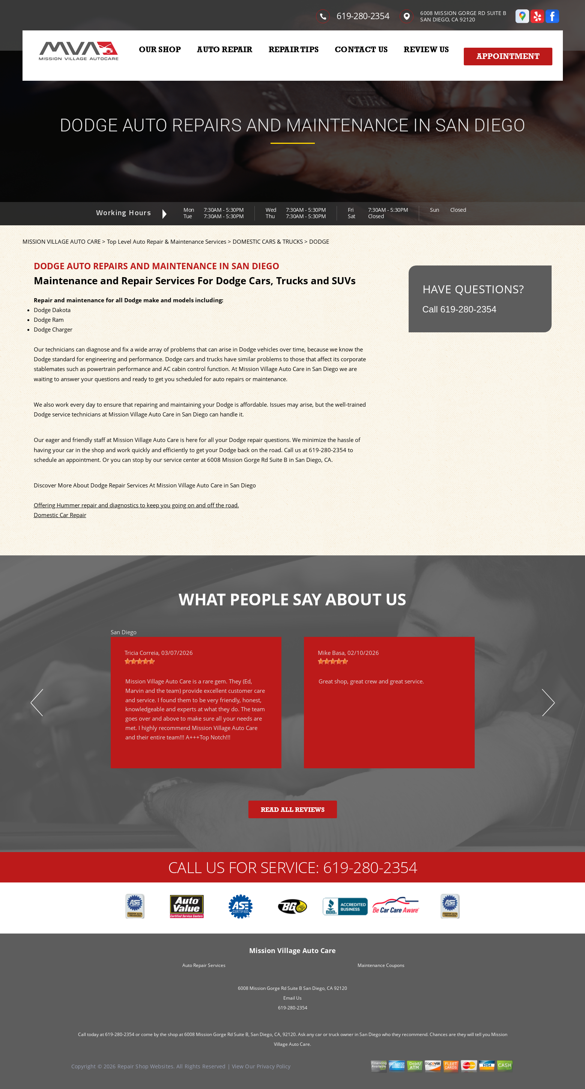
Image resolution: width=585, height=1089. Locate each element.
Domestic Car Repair (60, 515)
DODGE (319, 241)
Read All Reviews (293, 810)
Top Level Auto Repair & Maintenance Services (166, 241)
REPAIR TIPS (294, 49)
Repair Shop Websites (145, 1066)
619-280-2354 (363, 16)
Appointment (508, 56)
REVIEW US (426, 49)
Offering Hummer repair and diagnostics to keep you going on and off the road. (136, 505)
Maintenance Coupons (381, 965)
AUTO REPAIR (224, 49)
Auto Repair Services (204, 965)
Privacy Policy (274, 1066)
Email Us (292, 998)
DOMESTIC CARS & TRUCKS (268, 241)
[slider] (140, 661)
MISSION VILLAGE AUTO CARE (62, 241)
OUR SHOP (160, 49)
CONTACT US (361, 49)
